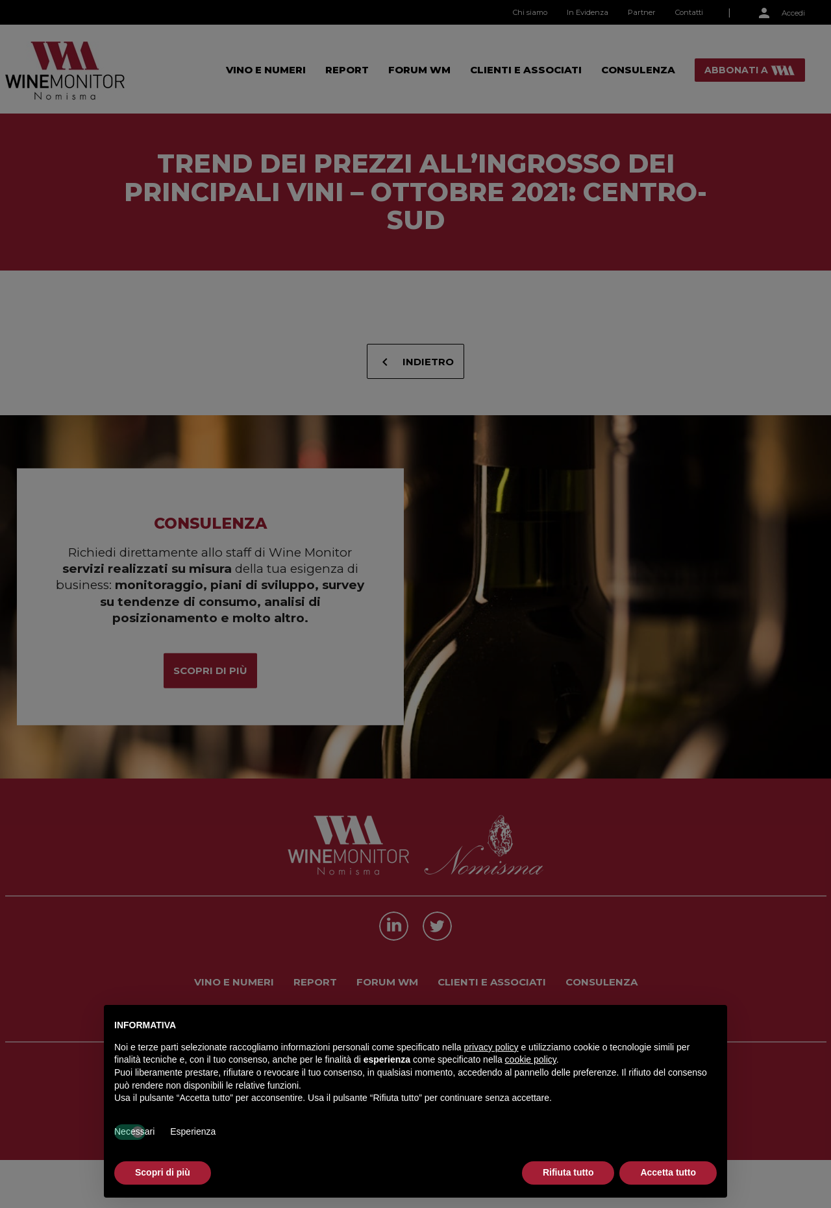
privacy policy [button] (491, 1047)
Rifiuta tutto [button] (568, 1172)
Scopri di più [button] (162, 1172)
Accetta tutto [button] (668, 1172)
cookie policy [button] (530, 1059)
